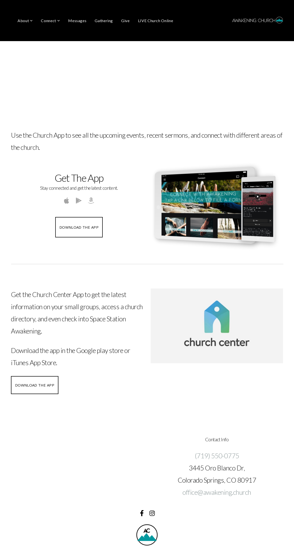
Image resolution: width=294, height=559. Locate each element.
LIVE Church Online (155, 20)
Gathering (104, 20)
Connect (50, 20)
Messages (77, 20)
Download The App (79, 227)
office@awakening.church (217, 492)
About (25, 20)
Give (125, 20)
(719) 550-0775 (217, 456)
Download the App (34, 385)
